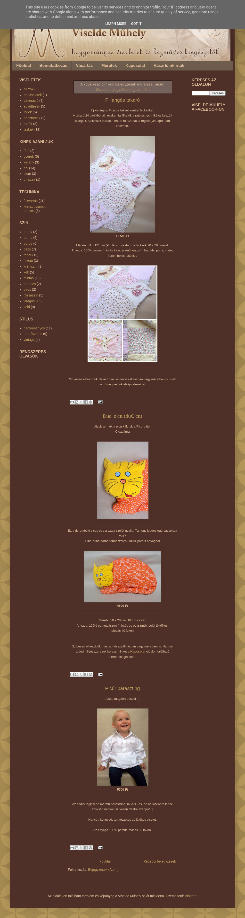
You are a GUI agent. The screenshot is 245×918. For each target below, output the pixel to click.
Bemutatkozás (53, 65)
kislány (29, 162)
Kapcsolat (135, 65)
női (26, 168)
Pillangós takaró (122, 100)
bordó (28, 243)
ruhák (28, 124)
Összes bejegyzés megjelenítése (123, 89)
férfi (26, 151)
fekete (28, 261)
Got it (136, 24)
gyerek (29, 156)
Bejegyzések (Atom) (103, 869)
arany (28, 232)
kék (26, 272)
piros (27, 289)
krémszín (31, 266)
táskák (28, 129)
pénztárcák (32, 118)
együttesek (32, 106)
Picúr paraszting (122, 688)
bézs (27, 249)
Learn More (115, 24)
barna (28, 238)
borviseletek (33, 95)
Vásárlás (84, 65)
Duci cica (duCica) (122, 416)
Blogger (190, 896)
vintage (29, 340)
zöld (27, 307)
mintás (29, 278)
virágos (29, 301)
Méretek (109, 65)
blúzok (28, 89)
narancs (30, 284)
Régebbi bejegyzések (159, 861)
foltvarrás (31, 201)
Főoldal (23, 65)
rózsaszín (31, 295)
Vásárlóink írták (169, 65)
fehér (28, 255)
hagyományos (34, 328)
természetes (33, 334)
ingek (28, 112)
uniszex (29, 179)
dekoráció (31, 100)
